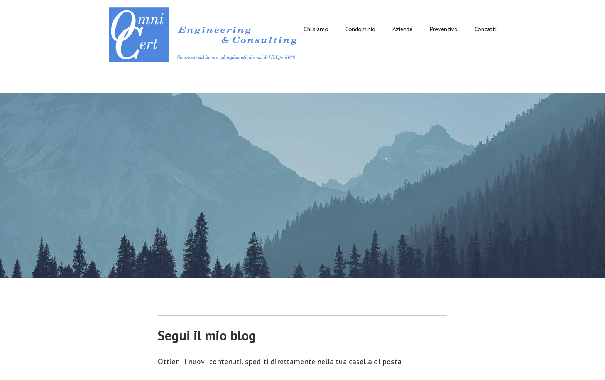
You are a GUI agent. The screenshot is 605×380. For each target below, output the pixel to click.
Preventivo (443, 29)
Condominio (360, 29)
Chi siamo (316, 29)
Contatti (486, 29)
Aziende (402, 29)
